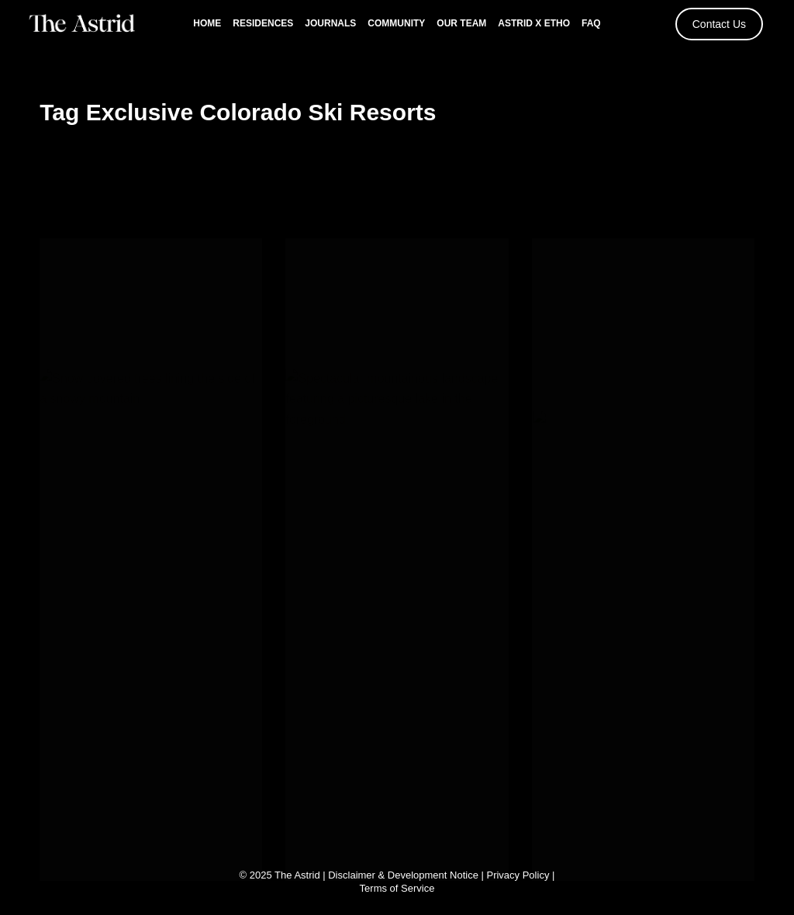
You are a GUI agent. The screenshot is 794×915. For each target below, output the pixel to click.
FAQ (591, 23)
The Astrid (297, 875)
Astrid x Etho (534, 23)
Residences (263, 23)
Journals (330, 23)
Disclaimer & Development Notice (403, 875)
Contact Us (719, 24)
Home (207, 23)
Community (396, 23)
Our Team (461, 23)
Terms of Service (397, 888)
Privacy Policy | (520, 875)
